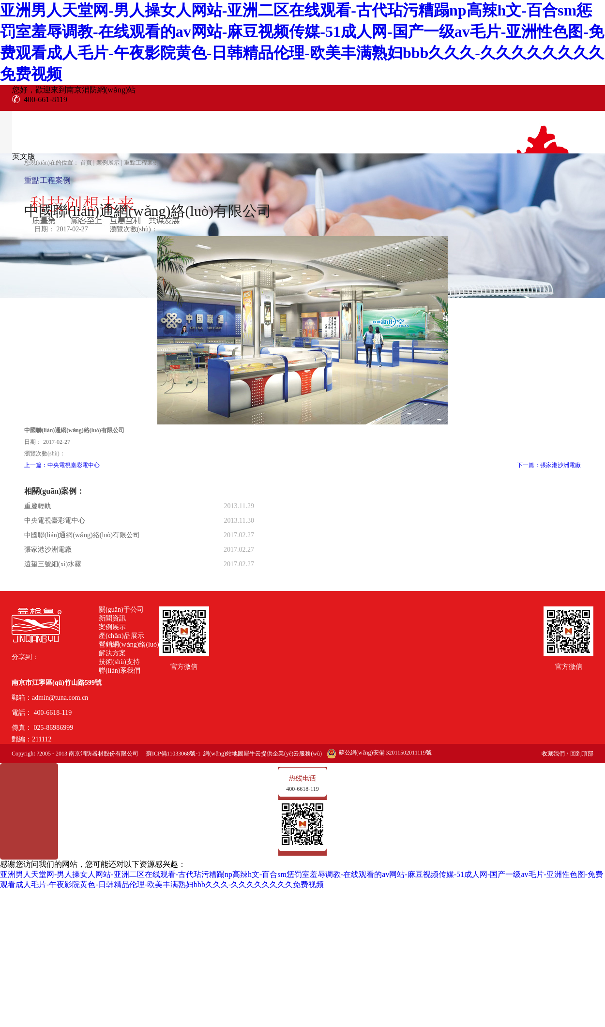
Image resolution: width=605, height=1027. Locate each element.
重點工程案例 (141, 162)
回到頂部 (581, 753)
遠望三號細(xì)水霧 (52, 564)
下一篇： (549, 465)
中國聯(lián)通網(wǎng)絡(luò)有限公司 (82, 535)
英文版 (23, 156)
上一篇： (62, 465)
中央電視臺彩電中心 (54, 520)
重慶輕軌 (37, 506)
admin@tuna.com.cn (60, 697)
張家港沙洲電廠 (48, 549)
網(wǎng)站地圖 (221, 753)
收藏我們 (553, 753)
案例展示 (108, 162)
